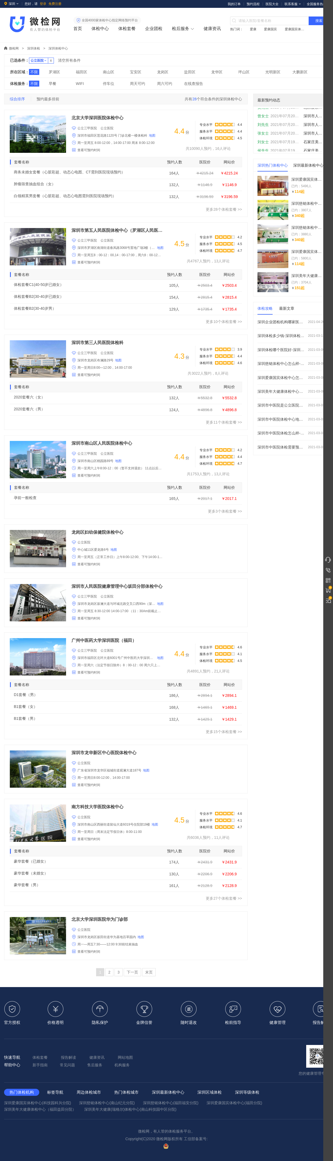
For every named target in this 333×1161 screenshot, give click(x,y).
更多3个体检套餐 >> (225, 511)
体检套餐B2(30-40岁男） (35, 308)
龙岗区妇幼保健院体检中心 (97, 532)
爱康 (253, 29)
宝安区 (135, 72)
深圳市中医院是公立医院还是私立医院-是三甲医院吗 (291, 405)
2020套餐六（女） (29, 397)
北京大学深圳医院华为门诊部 (99, 919)
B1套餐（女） (25, 706)
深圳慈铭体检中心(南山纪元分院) (107, 1103)
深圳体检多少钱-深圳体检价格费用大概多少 (291, 336)
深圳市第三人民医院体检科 (97, 342)
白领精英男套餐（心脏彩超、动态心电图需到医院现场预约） (65, 196)
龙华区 (217, 72)
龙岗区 (162, 72)
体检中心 (100, 28)
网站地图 (125, 1057)
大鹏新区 (300, 72)
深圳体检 (33, 48)
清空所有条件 (69, 60)
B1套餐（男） (25, 718)
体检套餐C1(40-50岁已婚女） (39, 284)
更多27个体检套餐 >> (224, 898)
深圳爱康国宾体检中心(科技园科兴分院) (37, 1103)
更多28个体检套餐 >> (224, 209)
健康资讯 (212, 28)
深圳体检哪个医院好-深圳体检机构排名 (291, 350)
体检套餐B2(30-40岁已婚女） (39, 296)
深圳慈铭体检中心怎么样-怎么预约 (291, 364)
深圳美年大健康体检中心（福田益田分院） (40, 1109)
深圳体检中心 (58, 48)
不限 (34, 72)
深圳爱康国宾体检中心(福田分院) (234, 1103)
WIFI (80, 83)
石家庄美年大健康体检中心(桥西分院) (313, 147)
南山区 (108, 72)
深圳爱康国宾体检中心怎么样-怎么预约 (291, 378)
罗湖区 (54, 72)
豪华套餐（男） (27, 885)
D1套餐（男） (26, 694)
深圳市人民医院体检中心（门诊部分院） (313, 138)
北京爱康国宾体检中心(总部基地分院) (313, 112)
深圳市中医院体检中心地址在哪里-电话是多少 (291, 419)
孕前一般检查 (25, 498)
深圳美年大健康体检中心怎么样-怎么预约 (291, 391)
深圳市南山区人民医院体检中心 (101, 443)
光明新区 (272, 72)
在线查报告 (193, 83)
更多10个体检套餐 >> (224, 322)
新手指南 (40, 1065)
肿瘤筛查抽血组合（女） (35, 184)
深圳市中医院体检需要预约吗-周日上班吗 (291, 447)
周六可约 (164, 83)
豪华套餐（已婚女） (31, 861)
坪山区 (244, 72)
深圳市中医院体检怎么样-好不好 (291, 433)
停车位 (108, 83)
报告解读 (68, 1057)
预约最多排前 (48, 99)
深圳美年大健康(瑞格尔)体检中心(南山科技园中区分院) (130, 1109)
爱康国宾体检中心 (295, 29)
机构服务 (122, 1065)
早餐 (52, 83)
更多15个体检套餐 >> (224, 732)
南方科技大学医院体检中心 (97, 806)
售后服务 (94, 1065)
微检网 (14, 48)
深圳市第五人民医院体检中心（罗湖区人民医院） (117, 230)
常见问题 (67, 1065)
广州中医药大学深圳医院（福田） (103, 640)
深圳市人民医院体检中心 (313, 121)
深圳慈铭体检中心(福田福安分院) (170, 1103)
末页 (149, 972)
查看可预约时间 (88, 150)
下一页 (132, 972)
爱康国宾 (270, 29)
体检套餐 (127, 28)
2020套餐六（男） (29, 409)
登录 (43, 4)
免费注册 (54, 4)
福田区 (81, 72)
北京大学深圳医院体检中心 (97, 118)
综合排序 (17, 99)
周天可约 (137, 83)
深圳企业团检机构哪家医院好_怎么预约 (291, 322)
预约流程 (253, 4)
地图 (152, 135)
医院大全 (272, 4)
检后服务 (180, 28)
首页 (77, 28)
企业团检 (153, 28)
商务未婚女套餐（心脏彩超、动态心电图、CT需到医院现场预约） (69, 172)
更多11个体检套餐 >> (224, 422)
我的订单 (234, 4)
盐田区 (189, 72)
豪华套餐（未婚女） (31, 873)
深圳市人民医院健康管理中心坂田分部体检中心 (116, 586)
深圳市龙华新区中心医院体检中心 (103, 752)
